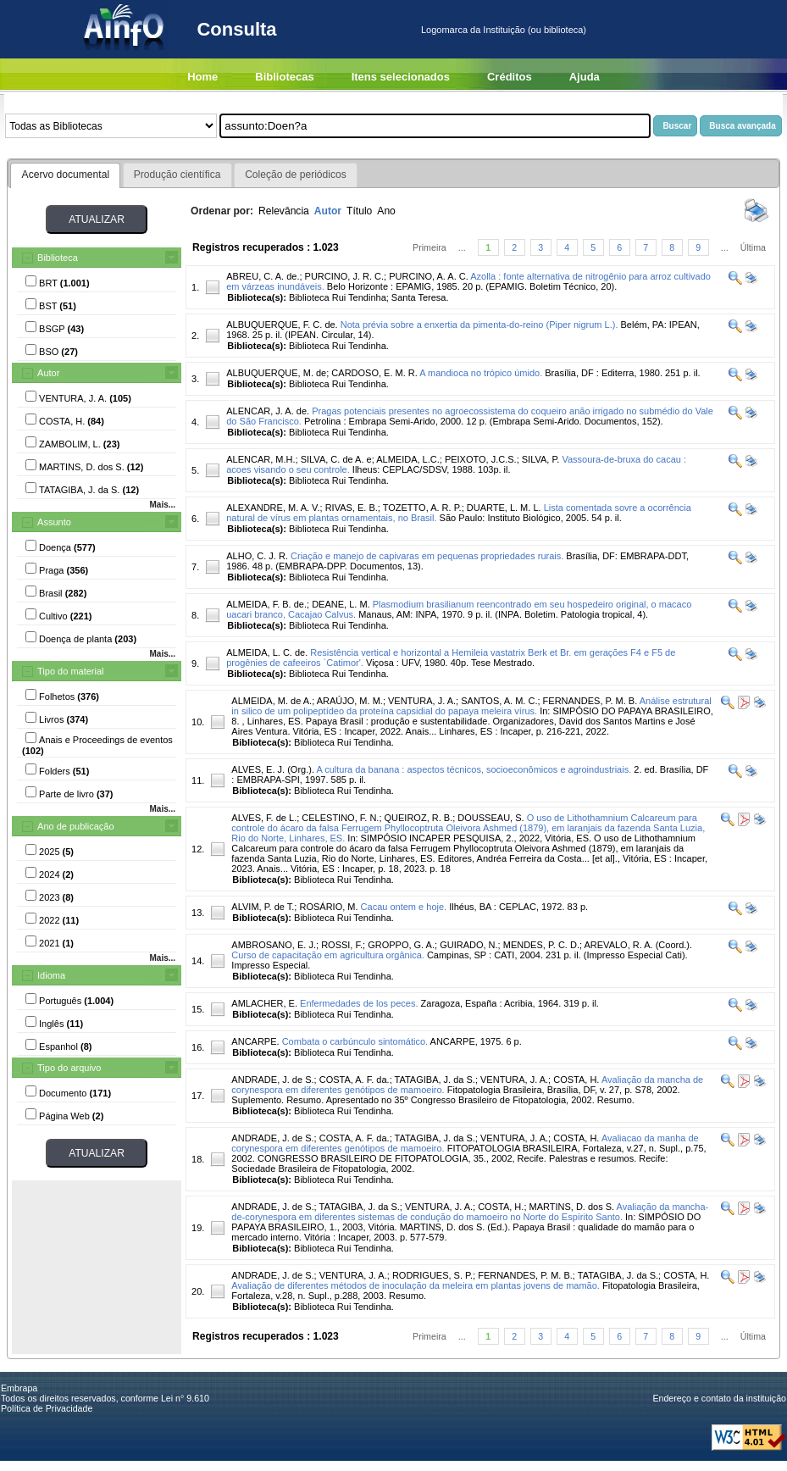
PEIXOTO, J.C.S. (481, 459)
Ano (386, 211)
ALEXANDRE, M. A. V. (272, 507)
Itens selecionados (401, 76)
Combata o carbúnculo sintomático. (355, 1041)
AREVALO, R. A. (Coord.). (639, 945)
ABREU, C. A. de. (262, 276)
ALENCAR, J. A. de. (267, 411)
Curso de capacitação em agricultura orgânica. (327, 955)
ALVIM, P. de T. (262, 907)
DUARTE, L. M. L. (504, 507)
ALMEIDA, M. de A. (271, 701)
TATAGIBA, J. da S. (435, 1079)
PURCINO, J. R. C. (345, 276)
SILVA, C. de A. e (336, 459)
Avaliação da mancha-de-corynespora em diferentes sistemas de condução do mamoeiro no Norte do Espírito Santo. (469, 1212)
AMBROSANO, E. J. (273, 945)
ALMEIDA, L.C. (408, 459)
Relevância (283, 211)
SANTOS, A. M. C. (499, 701)
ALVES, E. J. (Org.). (272, 769)
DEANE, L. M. (340, 604)
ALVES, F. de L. (264, 818)
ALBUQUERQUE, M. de (276, 373)
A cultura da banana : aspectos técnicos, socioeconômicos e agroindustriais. (473, 769)
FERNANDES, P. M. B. (590, 701)
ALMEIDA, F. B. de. (266, 604)
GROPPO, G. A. (401, 945)
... (462, 247)
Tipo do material (70, 671)
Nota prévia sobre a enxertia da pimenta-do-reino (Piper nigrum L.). (479, 324)
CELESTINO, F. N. (340, 818)
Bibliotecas (284, 76)
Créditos (509, 76)
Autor (48, 373)
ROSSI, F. (342, 945)
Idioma (51, 975)
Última (753, 247)
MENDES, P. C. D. (541, 945)
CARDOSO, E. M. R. (374, 373)
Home (202, 76)
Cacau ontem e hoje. (404, 907)
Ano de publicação (75, 826)
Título (359, 211)
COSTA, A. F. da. (354, 1079)
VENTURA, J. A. (422, 701)
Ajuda (584, 76)
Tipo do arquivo (69, 1068)
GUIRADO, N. (468, 945)
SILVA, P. (541, 459)
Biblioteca (57, 258)
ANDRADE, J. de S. (272, 1079)
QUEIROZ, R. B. (419, 818)
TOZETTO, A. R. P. (422, 507)
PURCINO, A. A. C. (428, 276)
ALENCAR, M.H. (260, 459)
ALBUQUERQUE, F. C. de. (281, 324)
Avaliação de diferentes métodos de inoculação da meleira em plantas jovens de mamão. (415, 1285)
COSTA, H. (576, 1079)
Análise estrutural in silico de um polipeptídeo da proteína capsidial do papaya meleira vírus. (471, 706)
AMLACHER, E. (264, 1003)
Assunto (54, 522)
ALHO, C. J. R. (257, 556)
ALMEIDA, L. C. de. (267, 652)
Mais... (162, 504)
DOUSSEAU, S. (490, 818)
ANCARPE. (255, 1041)
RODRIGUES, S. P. (432, 1275)
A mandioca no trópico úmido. (480, 373)
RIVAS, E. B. (351, 507)
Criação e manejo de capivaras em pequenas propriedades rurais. (427, 556)
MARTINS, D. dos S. (572, 1207)
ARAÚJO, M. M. (350, 701)
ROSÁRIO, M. (328, 907)
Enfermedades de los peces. (359, 1003)
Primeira (429, 247)
